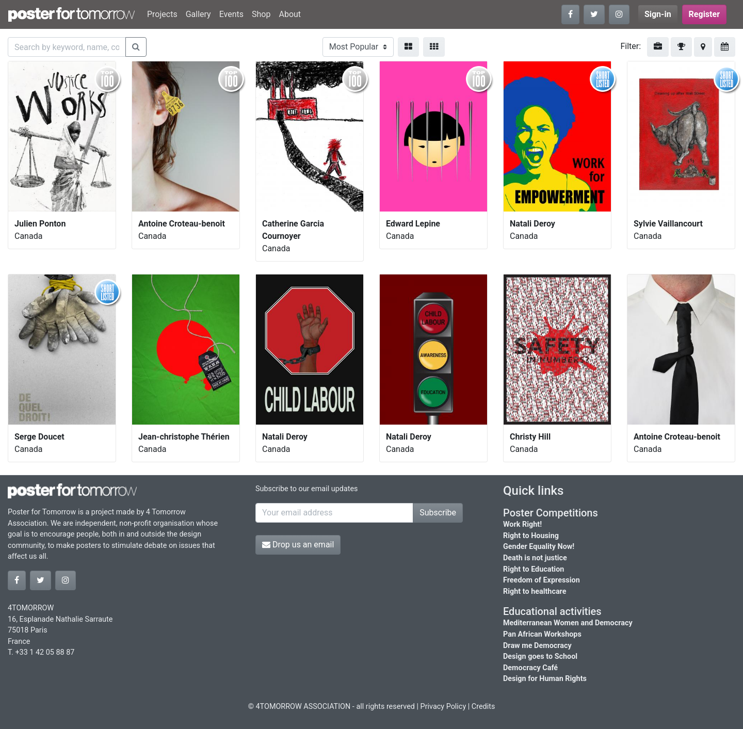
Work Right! (522, 524)
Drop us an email (298, 544)
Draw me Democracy (537, 645)
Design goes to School (540, 656)
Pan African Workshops (542, 634)
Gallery (198, 14)
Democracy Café (530, 667)
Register (704, 14)
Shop (261, 14)
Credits (483, 706)
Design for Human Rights (545, 678)
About (290, 14)
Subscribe (437, 512)
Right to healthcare (535, 591)
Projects (162, 14)
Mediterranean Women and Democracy (568, 623)
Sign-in (657, 14)
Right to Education (533, 569)
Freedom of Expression (541, 580)
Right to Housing (531, 535)
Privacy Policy (443, 706)
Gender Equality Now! (538, 546)
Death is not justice (535, 558)
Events (231, 14)
